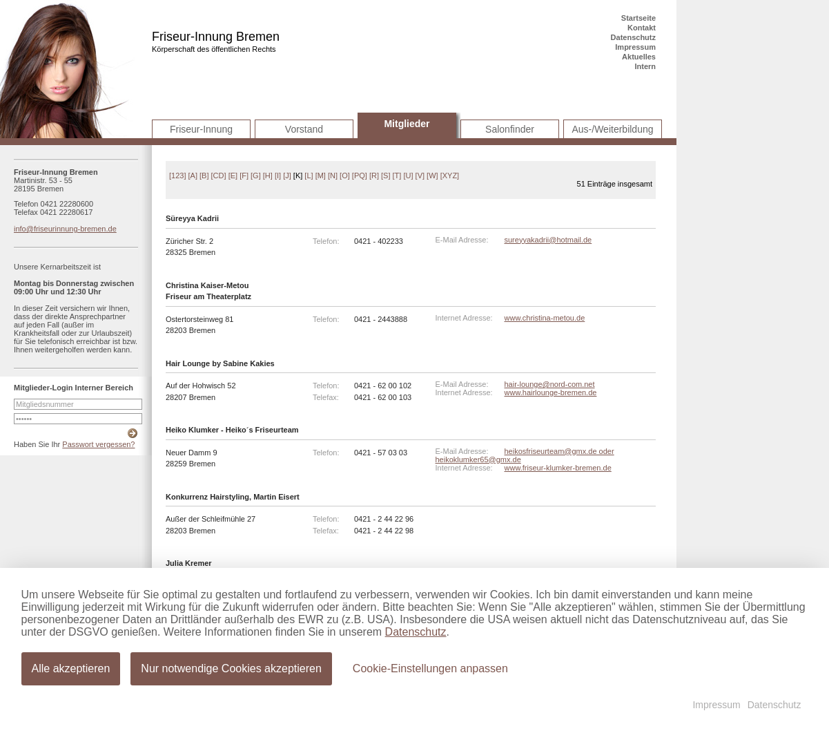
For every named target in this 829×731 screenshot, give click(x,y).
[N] (333, 175)
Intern (645, 66)
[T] (397, 175)
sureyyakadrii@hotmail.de (548, 240)
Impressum (635, 47)
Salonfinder (509, 129)
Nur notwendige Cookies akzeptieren (231, 668)
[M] (320, 175)
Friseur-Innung (201, 129)
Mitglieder (406, 123)
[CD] (218, 175)
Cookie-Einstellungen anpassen (430, 668)
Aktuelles (639, 57)
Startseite (638, 18)
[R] (374, 175)
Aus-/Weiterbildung (612, 129)
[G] (256, 175)
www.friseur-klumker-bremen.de (558, 468)
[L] (308, 175)
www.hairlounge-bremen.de (551, 392)
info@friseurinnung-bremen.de (65, 229)
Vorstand (304, 129)
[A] (192, 175)
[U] (408, 175)
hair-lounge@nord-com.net (550, 384)
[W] (432, 175)
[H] (268, 175)
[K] (297, 175)
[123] (177, 175)
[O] (345, 175)
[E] (232, 175)
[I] (278, 175)
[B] (203, 175)
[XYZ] (450, 175)
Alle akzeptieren (71, 668)
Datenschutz (633, 37)
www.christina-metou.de (545, 318)
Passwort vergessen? (98, 444)
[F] (244, 175)
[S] (385, 175)
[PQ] (359, 175)
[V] (420, 175)
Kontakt (641, 27)
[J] (287, 175)
